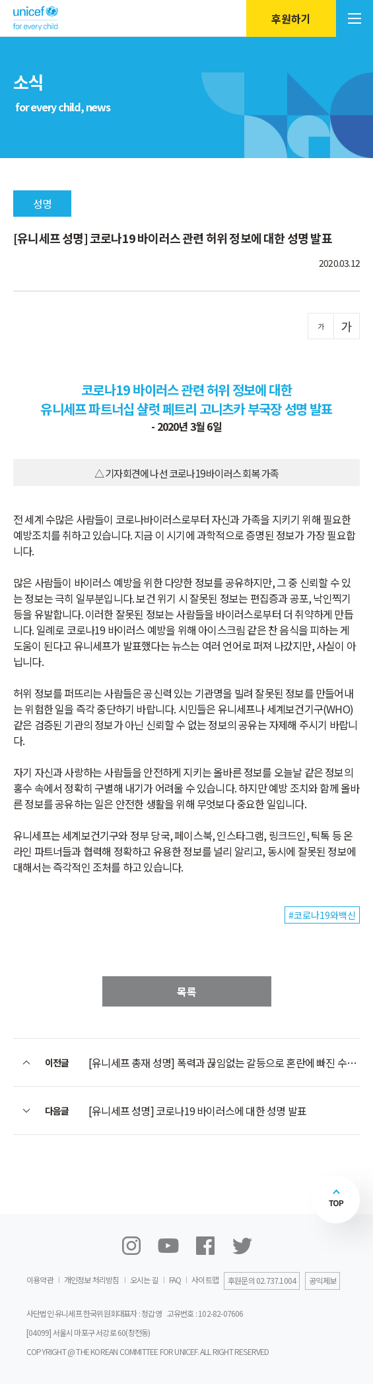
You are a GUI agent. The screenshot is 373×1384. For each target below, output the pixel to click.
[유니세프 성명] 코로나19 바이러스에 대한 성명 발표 (197, 1111)
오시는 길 (144, 1279)
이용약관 (39, 1279)
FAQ (175, 1279)
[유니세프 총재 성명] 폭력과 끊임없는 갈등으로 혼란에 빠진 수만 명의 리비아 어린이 (224, 1062)
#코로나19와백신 (322, 915)
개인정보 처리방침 (91, 1279)
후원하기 (291, 18)
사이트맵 (205, 1279)
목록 (187, 991)
